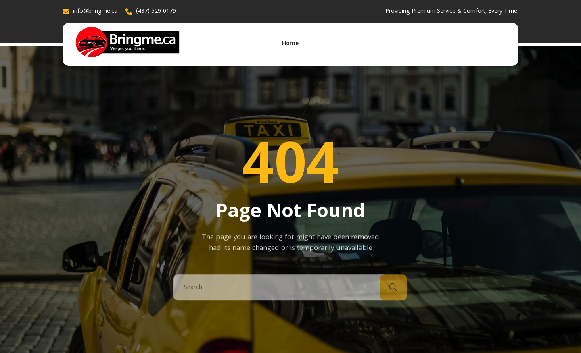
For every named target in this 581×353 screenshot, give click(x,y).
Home (290, 44)
